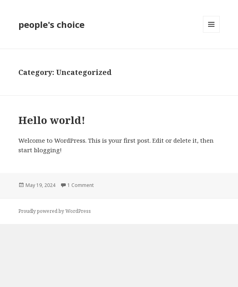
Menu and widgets (211, 32)
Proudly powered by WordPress (54, 211)
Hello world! (51, 120)
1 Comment (80, 185)
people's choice (51, 24)
